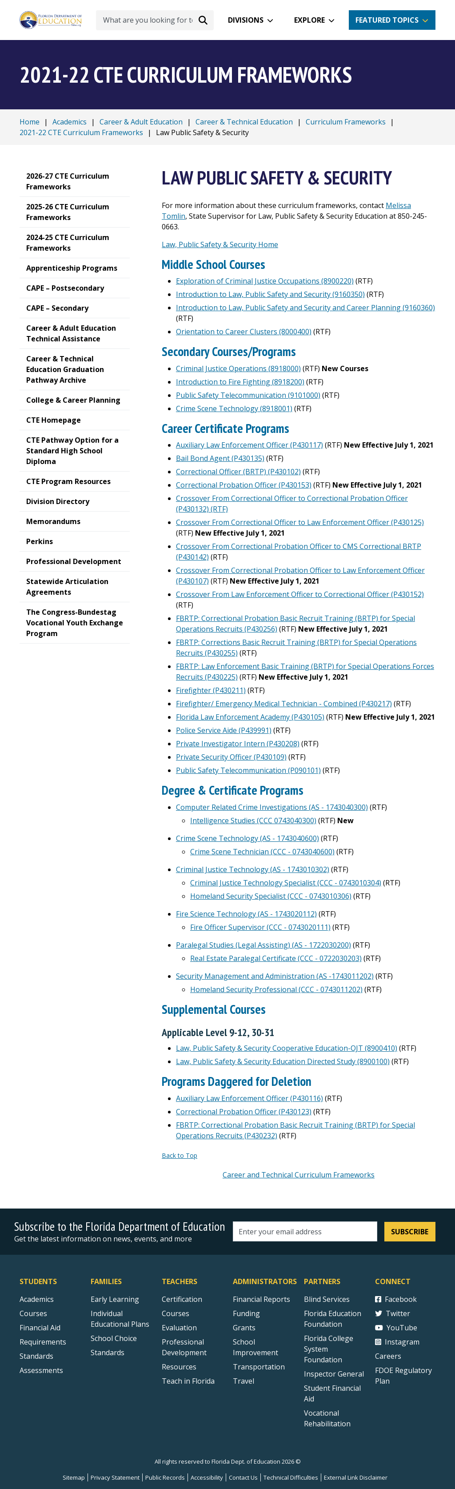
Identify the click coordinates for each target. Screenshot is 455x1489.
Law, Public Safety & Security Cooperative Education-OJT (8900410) (286, 1048)
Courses (33, 1313)
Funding (246, 1313)
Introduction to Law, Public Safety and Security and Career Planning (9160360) (305, 307)
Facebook (396, 1299)
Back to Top (179, 1155)
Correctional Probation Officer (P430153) (243, 485)
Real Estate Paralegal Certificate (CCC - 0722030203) (276, 958)
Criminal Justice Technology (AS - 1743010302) (252, 869)
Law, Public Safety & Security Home (220, 244)
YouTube (396, 1328)
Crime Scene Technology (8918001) (234, 408)
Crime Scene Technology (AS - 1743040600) (247, 838)
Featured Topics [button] (387, 20)
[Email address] (305, 1231)
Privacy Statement (115, 1477)
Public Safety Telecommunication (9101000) (248, 395)
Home (30, 122)
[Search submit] (203, 20)
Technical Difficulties (290, 1477)
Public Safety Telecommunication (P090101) (248, 770)
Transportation (259, 1367)
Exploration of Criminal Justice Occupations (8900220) (265, 281)
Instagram (397, 1342)
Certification (182, 1299)
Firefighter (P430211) (211, 690)
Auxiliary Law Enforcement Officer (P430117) (249, 445)
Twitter (392, 1313)
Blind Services (327, 1299)
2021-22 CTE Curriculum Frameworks (81, 132)
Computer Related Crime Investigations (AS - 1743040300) (272, 807)
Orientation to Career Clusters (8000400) (243, 331)
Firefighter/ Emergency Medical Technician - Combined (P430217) (284, 703)
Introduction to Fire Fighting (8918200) (240, 382)
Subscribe (409, 1232)
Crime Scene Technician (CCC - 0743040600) (262, 852)
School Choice (114, 1338)
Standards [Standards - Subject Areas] (36, 1356)
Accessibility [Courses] (207, 1477)
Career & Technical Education (244, 122)
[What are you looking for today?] (155, 20)
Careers (388, 1356)
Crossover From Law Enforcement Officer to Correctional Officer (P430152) (300, 594)
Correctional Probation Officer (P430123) (243, 1112)
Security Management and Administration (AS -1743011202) (275, 976)
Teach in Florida (188, 1381)
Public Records (165, 1477)
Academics (69, 122)
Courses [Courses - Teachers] (175, 1313)
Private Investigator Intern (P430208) (237, 744)
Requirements (43, 1342)
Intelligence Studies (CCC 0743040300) (253, 820)
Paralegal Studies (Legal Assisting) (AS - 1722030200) (263, 945)
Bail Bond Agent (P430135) (220, 458)
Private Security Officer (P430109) (231, 757)
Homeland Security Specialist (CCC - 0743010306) (270, 896)
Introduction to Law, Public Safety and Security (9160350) (270, 294)
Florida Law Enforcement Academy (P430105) (250, 717)
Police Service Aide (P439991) (223, 730)
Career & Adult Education (141, 122)
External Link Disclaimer (355, 1477)
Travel (243, 1381)
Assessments (41, 1370)
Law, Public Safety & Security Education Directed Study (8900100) (283, 1061)
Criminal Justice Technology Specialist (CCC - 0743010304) (285, 883)
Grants (244, 1328)
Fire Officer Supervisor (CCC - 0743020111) (260, 927)
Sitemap (74, 1477)
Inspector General (334, 1374)
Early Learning (115, 1299)
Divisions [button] (245, 20)
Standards (107, 1352)
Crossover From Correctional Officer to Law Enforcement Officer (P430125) (300, 522)
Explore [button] (309, 20)
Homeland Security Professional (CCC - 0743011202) (276, 989)
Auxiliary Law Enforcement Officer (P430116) (249, 1098)
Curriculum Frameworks (346, 122)
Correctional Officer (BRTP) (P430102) (238, 471)
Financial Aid (40, 1328)
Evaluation (179, 1328)
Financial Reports (261, 1299)
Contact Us (243, 1477)
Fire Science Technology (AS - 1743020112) (246, 914)
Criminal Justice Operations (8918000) (238, 368)
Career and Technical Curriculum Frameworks (299, 1175)
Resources (179, 1367)
